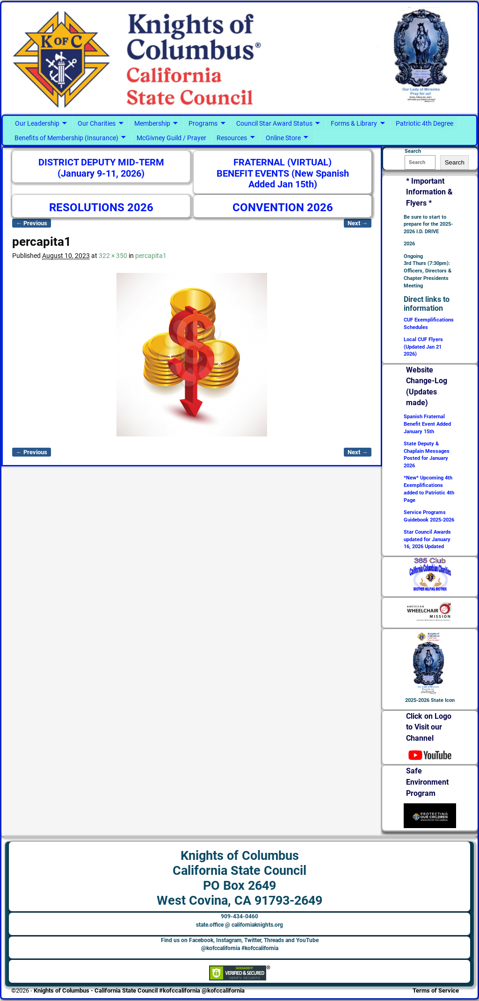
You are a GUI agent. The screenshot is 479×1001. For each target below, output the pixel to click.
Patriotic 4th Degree (424, 123)
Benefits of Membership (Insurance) (66, 138)
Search (454, 162)
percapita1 (151, 255)
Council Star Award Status (274, 123)
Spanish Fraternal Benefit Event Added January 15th (427, 424)
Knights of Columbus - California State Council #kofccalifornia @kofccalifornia (139, 990)
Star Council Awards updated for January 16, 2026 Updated (427, 539)
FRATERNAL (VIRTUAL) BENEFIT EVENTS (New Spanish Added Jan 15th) (283, 173)
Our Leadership (37, 123)
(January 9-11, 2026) (101, 173)
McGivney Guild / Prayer (171, 138)
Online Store (283, 138)
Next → (358, 223)
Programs (203, 123)
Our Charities (97, 123)
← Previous (31, 223)
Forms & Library (354, 123)
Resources (232, 138)
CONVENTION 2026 (282, 207)
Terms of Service (436, 990)
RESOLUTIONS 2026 (101, 207)
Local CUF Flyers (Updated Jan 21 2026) (423, 347)
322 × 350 (113, 255)
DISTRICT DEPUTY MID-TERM (101, 162)
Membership (152, 123)
